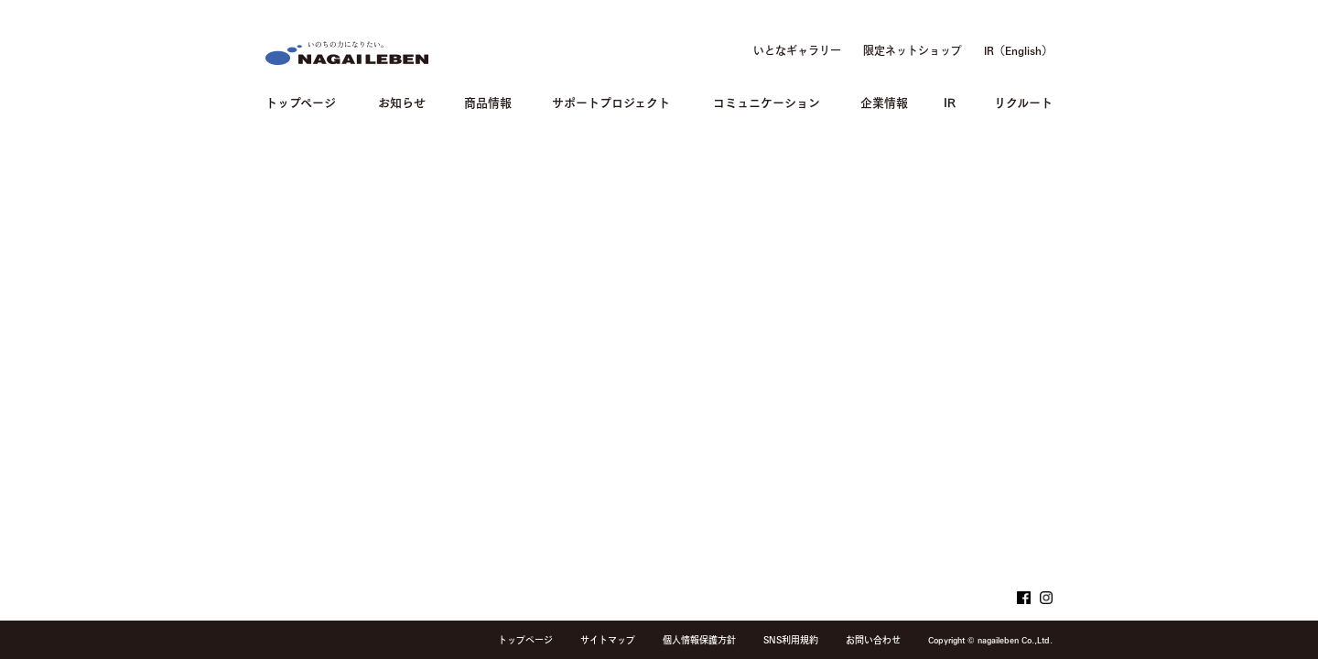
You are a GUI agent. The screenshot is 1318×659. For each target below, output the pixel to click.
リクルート (1023, 101)
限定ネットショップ (912, 50)
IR (950, 101)
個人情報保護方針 (699, 639)
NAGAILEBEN (346, 53)
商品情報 (488, 101)
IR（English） (1018, 50)
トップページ (300, 101)
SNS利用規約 (790, 639)
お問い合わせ (873, 639)
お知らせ (402, 101)
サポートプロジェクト (611, 101)
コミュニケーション (766, 101)
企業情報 (884, 101)
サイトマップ (607, 639)
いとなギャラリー (797, 50)
